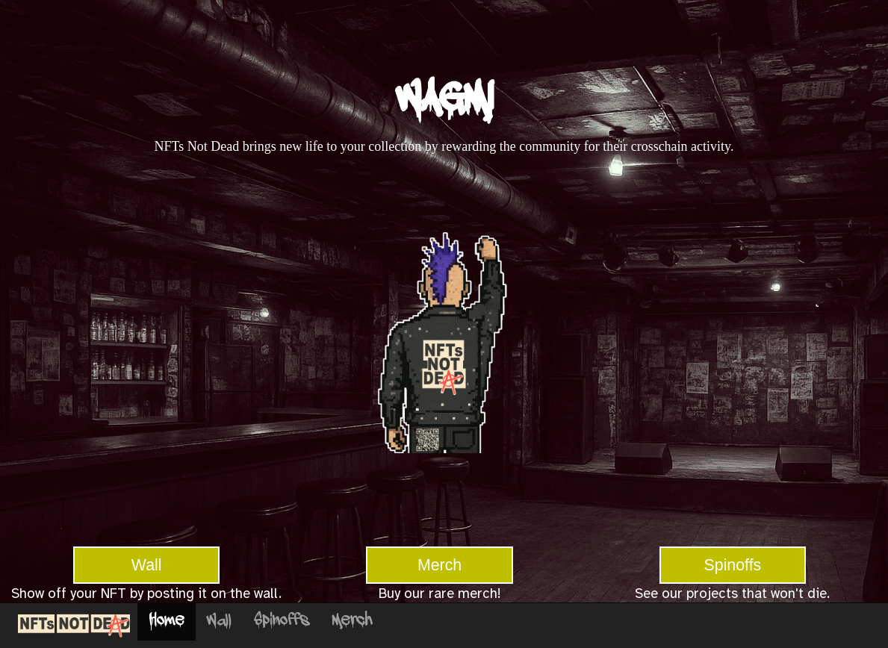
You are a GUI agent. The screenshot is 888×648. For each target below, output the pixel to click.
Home (166, 621)
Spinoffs (733, 565)
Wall (146, 565)
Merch (439, 565)
